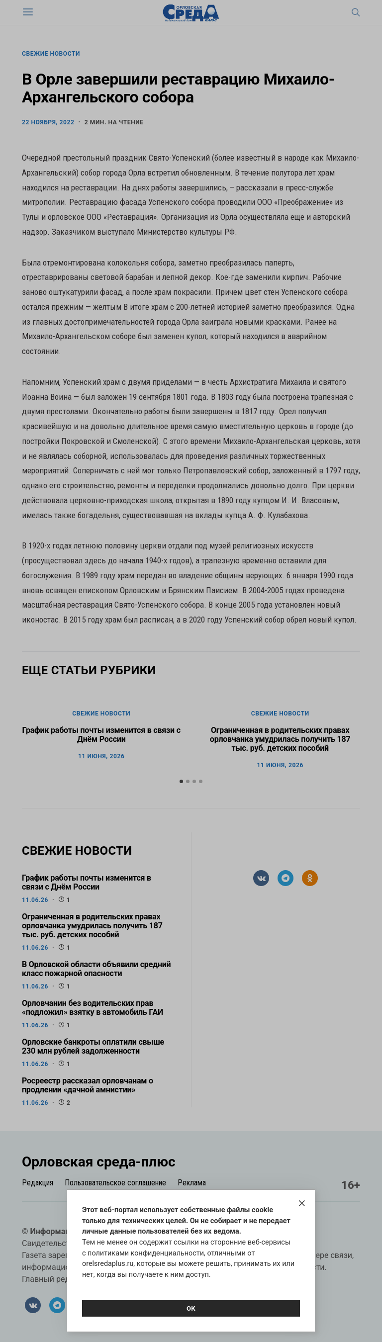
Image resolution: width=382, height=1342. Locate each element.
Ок (191, 1308)
